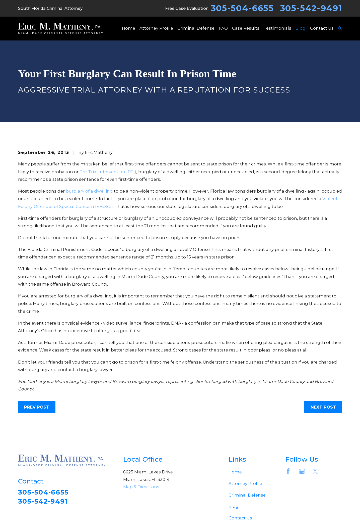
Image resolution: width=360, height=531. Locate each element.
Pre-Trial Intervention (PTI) (108, 171)
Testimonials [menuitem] (277, 28)
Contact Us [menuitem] (322, 28)
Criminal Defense (247, 495)
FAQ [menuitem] (223, 28)
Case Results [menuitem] (245, 28)
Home (235, 471)
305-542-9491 (311, 8)
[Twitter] (315, 471)
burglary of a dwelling (89, 191)
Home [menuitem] (128, 28)
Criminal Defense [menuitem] (195, 28)
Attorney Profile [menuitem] (156, 28)
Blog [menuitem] (301, 28)
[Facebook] (288, 471)
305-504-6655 (242, 8)
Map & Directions (141, 486)
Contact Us (240, 517)
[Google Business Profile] (302, 471)
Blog (234, 506)
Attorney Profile (245, 483)
